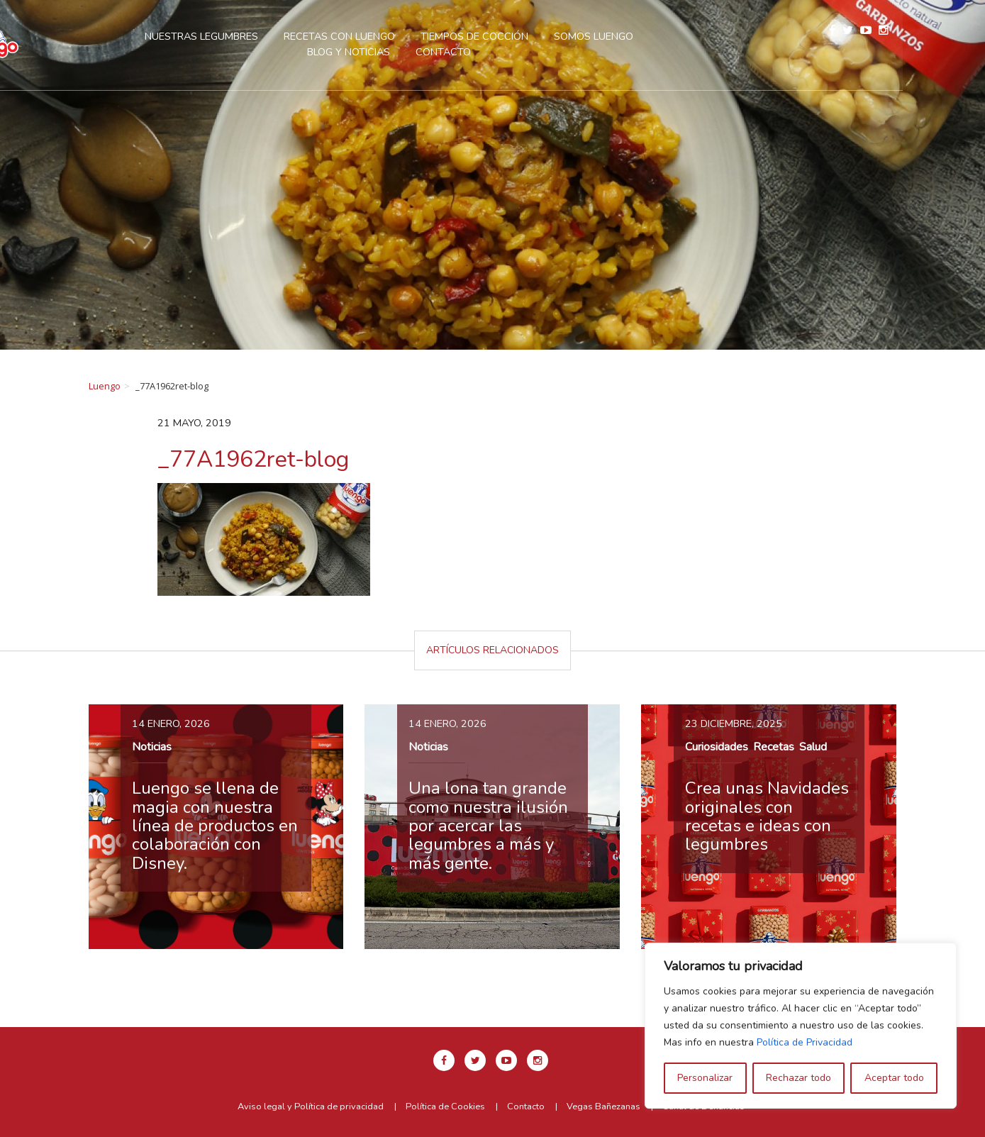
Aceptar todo (894, 1078)
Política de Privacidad (804, 1042)
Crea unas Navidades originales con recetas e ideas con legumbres (767, 816)
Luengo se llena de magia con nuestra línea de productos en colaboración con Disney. (215, 826)
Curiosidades (716, 747)
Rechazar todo (798, 1078)
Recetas (773, 747)
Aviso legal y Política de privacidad (311, 1106)
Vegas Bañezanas (603, 1106)
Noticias (152, 747)
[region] (801, 1026)
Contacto (485, 52)
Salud (813, 747)
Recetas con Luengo (382, 36)
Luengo (105, 385)
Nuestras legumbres (244, 36)
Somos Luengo (636, 36)
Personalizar (705, 1078)
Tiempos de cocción (517, 36)
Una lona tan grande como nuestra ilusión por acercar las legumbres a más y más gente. (488, 826)
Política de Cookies (445, 1106)
